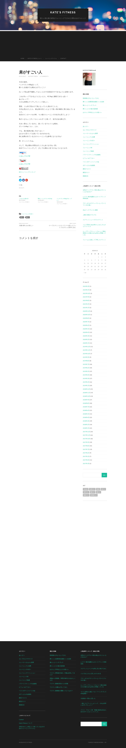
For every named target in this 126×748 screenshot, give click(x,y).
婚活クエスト (87, 169)
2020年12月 (86, 311)
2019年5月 (86, 371)
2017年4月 (86, 460)
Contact (63, 58)
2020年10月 (86, 314)
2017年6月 (86, 453)
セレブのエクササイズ (89, 130)
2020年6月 (86, 325)
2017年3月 (86, 463)
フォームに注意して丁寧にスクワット (94, 239)
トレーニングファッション (91, 144)
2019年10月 (86, 353)
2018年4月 (86, 417)
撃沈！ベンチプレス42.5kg (45, 198)
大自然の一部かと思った (88, 698)
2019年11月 (86, 350)
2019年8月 (86, 360)
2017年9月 (86, 442)
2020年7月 (86, 321)
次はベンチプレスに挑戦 (90, 210)
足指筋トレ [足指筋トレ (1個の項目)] (94, 495)
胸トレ (27, 217)
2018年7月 (86, 407)
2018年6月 (86, 410)
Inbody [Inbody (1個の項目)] (86, 489)
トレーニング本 (87, 147)
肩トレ (22, 217)
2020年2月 (86, 339)
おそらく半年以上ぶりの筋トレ (92, 112)
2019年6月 (86, 368)
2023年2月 (86, 290)
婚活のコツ (86, 172)
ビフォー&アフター (89, 158)
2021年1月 (86, 307)
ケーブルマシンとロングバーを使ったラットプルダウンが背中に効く (62, 225)
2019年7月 (86, 364)
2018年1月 (86, 428)
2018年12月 (86, 389)
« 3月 (85, 272)
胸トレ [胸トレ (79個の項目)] (92, 492)
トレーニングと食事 (89, 137)
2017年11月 (86, 435)
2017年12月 (86, 431)
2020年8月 (86, 318)
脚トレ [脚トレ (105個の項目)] (98, 492)
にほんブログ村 (24, 156)
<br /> (95, 515)
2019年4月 (86, 375)
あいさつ (85, 126)
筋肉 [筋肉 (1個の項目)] (98, 489)
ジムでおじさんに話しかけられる (91, 673)
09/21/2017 (22, 76)
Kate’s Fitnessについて (35, 58)
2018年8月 (86, 403)
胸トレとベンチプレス (89, 105)
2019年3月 (86, 378)
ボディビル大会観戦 (89, 165)
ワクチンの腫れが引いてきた (58, 687)
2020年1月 (86, 343)
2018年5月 (86, 414)
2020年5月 (86, 329)
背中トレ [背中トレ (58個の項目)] (86, 492)
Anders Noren (98, 742)
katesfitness (33, 76)
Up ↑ (106, 742)
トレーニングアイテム (51, 58)
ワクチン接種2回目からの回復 (59, 683)
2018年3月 (86, 421)
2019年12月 (86, 346)
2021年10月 (86, 293)
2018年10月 (86, 396)
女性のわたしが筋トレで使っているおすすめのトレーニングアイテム (32, 727)
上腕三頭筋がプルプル (89, 215)
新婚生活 (85, 176)
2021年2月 (86, 304)
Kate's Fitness (63, 12)
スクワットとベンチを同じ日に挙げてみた (93, 668)
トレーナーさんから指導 (90, 133)
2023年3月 (86, 286)
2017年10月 (86, 438)
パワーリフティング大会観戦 (91, 154)
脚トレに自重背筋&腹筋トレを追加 (93, 101)
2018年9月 (86, 399)
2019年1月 (86, 385)
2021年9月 (86, 297)
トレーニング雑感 (88, 151)
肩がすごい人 (30, 72)
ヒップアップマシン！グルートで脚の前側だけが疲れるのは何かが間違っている (94, 233)
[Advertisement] (63, 43)
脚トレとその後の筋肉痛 (90, 109)
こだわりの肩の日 (23, 198)
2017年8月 (86, 446)
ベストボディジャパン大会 (91, 162)
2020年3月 (86, 336)
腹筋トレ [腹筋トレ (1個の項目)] (86, 495)
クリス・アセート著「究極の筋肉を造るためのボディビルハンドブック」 (93, 710)
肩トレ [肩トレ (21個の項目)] (103, 489)
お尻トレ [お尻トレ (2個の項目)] (92, 489)
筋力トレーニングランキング (27, 172)
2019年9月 (86, 357)
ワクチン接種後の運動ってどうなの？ (61, 690)
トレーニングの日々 (27, 214)
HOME (22, 58)
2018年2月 (86, 424)
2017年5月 (86, 456)
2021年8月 (86, 300)
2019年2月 (86, 382)
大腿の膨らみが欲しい (26, 224)
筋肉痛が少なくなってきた (91, 98)
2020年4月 (86, 332)
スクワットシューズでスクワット (93, 219)
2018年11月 (86, 392)
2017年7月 (86, 449)
